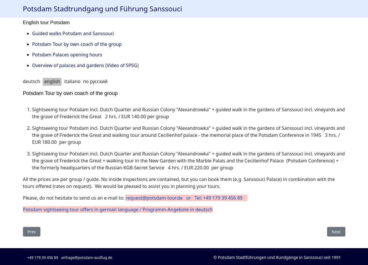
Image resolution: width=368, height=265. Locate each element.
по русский (95, 81)
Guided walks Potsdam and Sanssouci (73, 33)
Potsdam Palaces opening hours (67, 54)
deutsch (31, 81)
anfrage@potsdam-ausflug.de (86, 257)
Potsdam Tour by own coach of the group (77, 44)
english (52, 81)
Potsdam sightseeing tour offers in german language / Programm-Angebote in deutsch (118, 209)
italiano (72, 81)
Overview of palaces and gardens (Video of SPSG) (85, 65)
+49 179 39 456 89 (42, 257)
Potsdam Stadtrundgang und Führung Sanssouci (102, 8)
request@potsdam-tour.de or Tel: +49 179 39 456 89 (186, 198)
